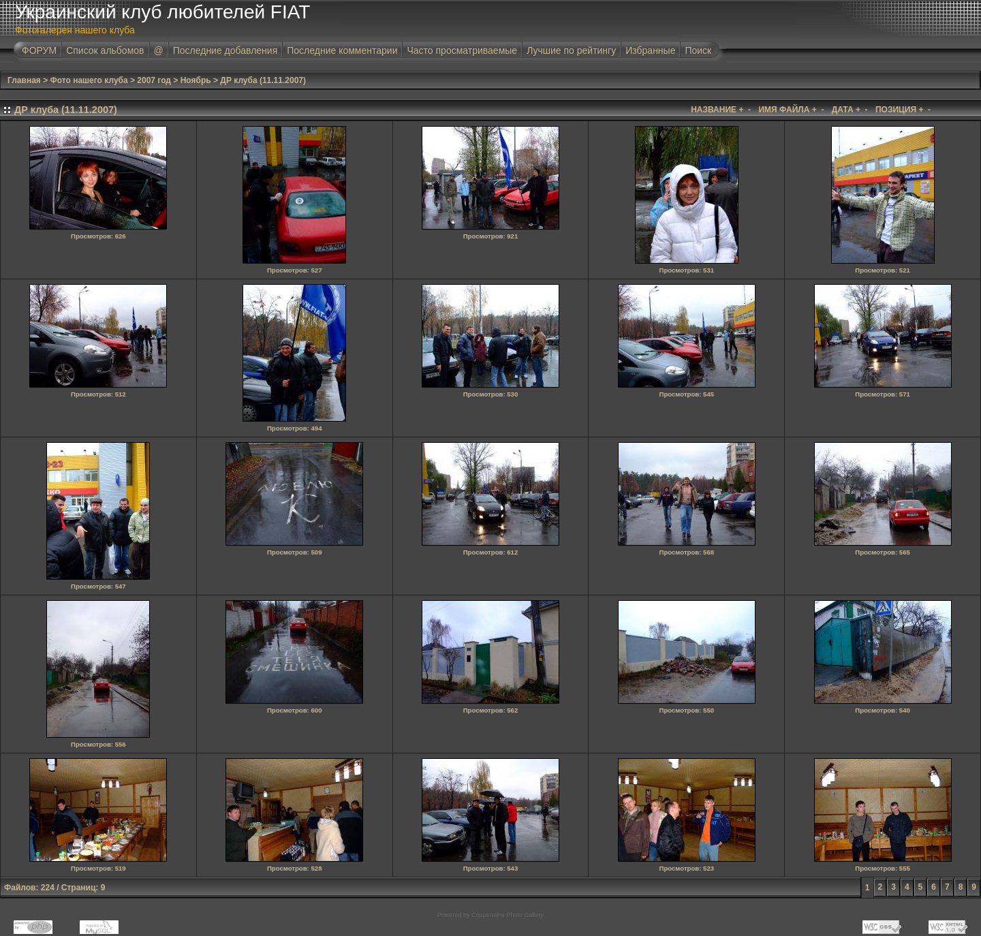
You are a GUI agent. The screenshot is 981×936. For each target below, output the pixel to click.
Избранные (650, 50)
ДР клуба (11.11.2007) (263, 80)
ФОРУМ (39, 50)
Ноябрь (196, 80)
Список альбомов (105, 50)
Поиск (698, 50)
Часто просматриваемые (462, 50)
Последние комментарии (342, 50)
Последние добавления (225, 50)
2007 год (154, 80)
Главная (24, 80)
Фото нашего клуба (89, 80)
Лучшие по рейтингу (571, 50)
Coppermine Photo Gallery (507, 914)
